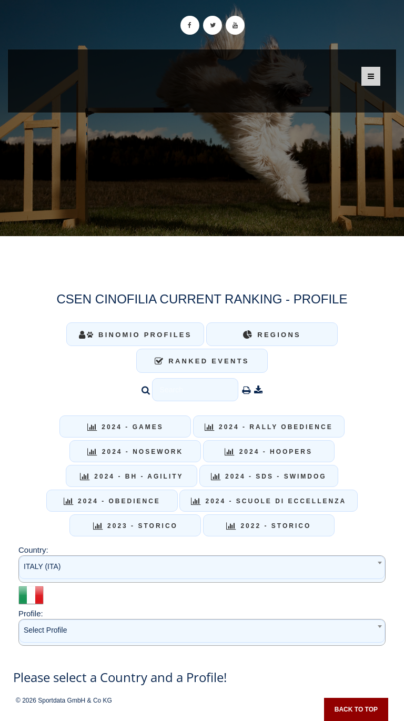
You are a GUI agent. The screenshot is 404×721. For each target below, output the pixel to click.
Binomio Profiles (135, 335)
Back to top (356, 709)
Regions (272, 335)
